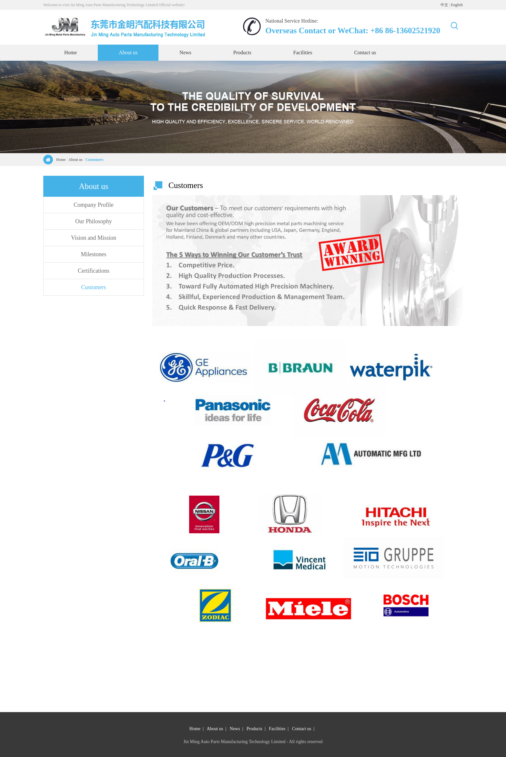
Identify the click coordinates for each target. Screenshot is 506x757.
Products (254, 728)
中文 (444, 5)
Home (61, 159)
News (235, 728)
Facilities (277, 728)
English (457, 5)
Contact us (301, 728)
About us (75, 159)
